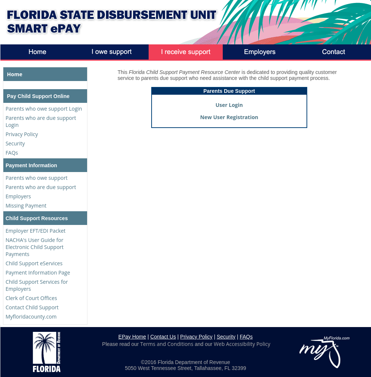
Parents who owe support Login (44, 108)
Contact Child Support (32, 307)
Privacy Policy (22, 134)
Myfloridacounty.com (31, 316)
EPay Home (132, 337)
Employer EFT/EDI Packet (36, 230)
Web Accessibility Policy (242, 343)
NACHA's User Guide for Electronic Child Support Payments (35, 246)
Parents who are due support (41, 187)
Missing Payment (26, 205)
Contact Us (163, 337)
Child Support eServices (34, 263)
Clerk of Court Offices (31, 298)
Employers (18, 196)
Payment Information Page (38, 272)
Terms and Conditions (166, 343)
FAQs (12, 152)
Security (15, 143)
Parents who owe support (36, 177)
